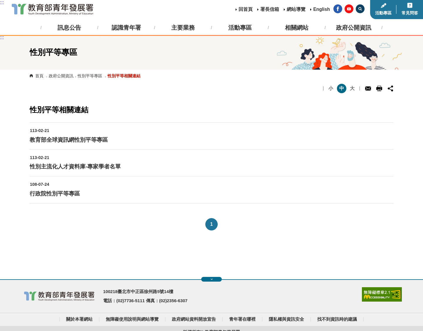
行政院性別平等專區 (55, 193)
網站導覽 (296, 9)
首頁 (39, 76)
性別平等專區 (90, 76)
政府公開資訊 (61, 76)
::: (2, 2)
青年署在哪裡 (242, 319)
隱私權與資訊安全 (286, 319)
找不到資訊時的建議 (337, 319)
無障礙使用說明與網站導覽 (132, 319)
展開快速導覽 (212, 279)
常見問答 (410, 13)
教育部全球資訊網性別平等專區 (69, 140)
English (321, 9)
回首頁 (246, 9)
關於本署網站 (79, 319)
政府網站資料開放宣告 (194, 319)
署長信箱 (269, 9)
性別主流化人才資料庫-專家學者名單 (75, 166)
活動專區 (383, 13)
